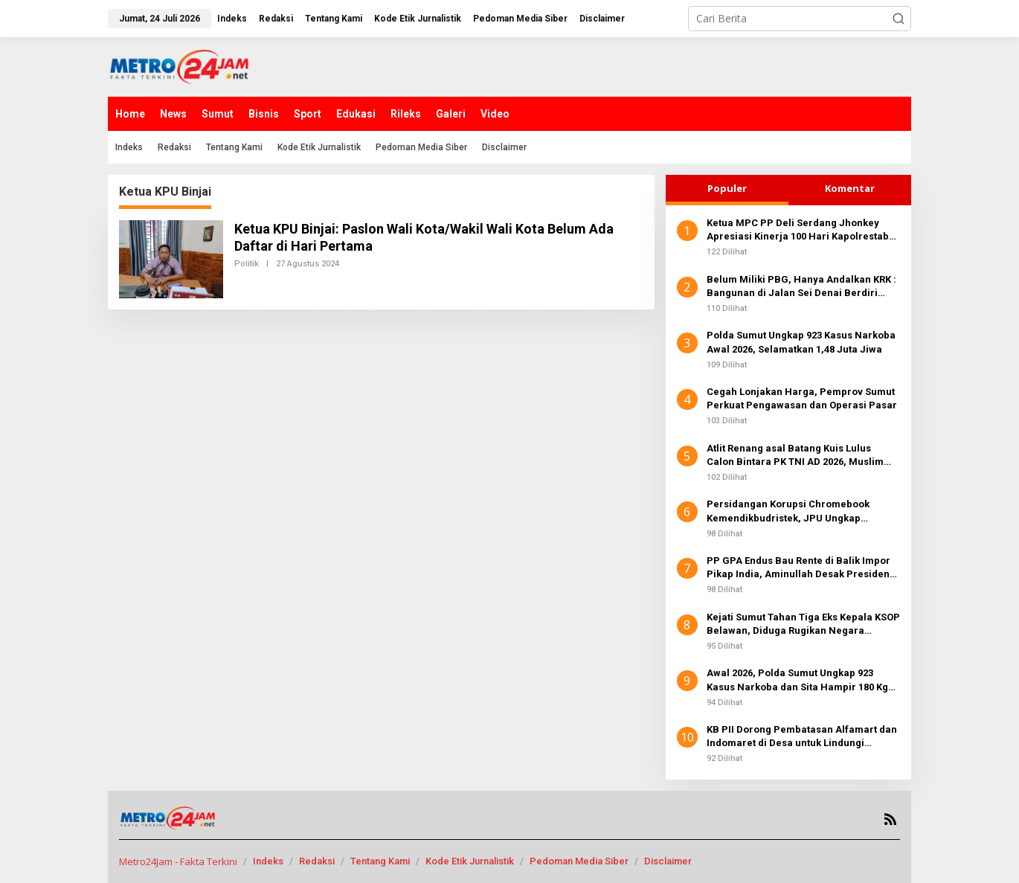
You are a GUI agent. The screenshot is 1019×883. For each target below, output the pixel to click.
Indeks (268, 861)
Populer (727, 188)
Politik (246, 264)
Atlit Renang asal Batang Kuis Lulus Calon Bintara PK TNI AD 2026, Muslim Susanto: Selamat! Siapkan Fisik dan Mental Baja (795, 456)
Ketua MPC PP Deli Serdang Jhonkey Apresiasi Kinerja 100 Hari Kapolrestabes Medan (803, 230)
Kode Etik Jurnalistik (469, 861)
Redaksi (317, 861)
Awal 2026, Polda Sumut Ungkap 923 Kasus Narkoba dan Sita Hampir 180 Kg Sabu (797, 680)
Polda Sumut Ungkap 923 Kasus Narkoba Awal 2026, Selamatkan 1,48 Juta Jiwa (801, 342)
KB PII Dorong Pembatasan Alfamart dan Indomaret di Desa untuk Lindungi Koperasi (802, 737)
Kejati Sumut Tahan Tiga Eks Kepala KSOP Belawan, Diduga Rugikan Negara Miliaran (803, 624)
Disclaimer (668, 861)
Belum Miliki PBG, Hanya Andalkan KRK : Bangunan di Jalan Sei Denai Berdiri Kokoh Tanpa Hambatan (801, 287)
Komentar (850, 188)
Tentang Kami (380, 861)
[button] (898, 18)
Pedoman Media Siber (579, 861)
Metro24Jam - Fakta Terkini (178, 861)
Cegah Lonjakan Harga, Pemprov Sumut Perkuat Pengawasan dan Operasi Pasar (802, 398)
